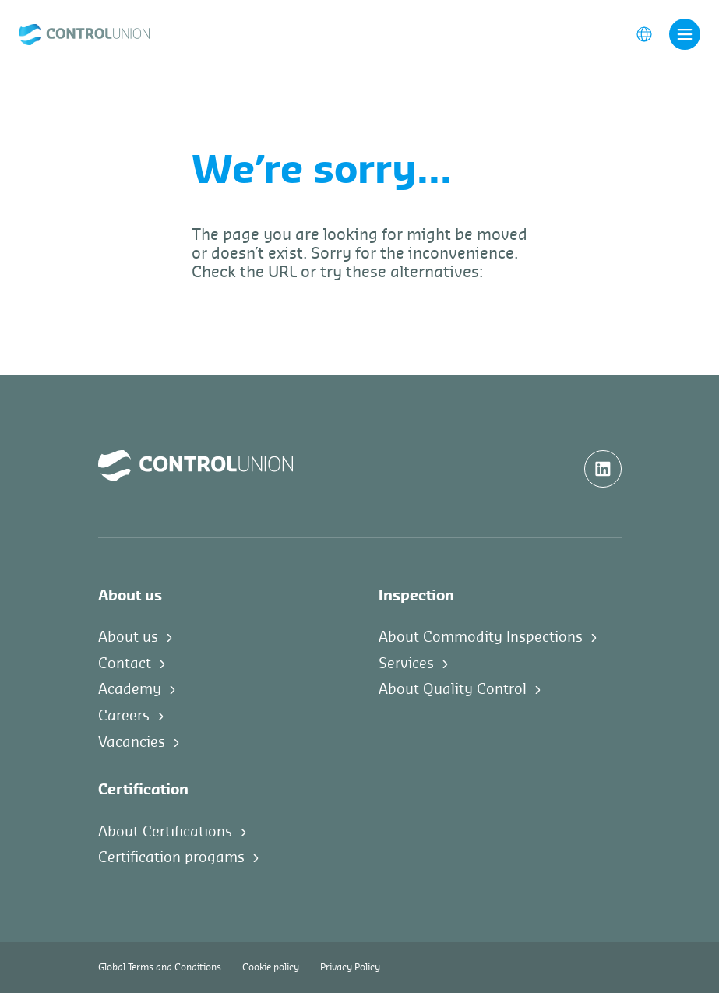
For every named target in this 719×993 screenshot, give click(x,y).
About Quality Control (453, 689)
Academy (129, 689)
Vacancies (131, 742)
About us (128, 637)
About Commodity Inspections (481, 637)
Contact (124, 664)
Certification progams (171, 857)
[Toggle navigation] (684, 34)
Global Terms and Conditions (159, 967)
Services (406, 664)
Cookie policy (270, 967)
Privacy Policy (350, 967)
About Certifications (165, 832)
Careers (124, 716)
